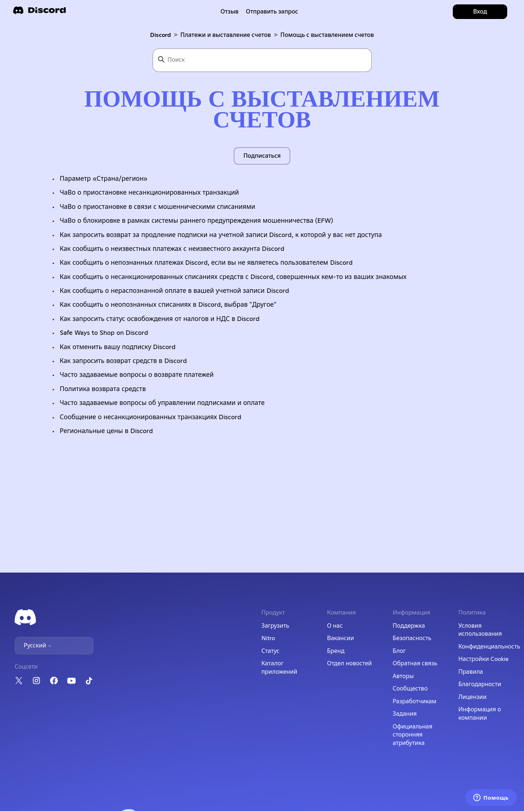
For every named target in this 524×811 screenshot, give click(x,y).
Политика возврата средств (103, 389)
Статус (270, 651)
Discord (160, 35)
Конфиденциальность (489, 647)
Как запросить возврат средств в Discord (123, 361)
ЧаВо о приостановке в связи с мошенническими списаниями (157, 207)
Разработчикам (414, 701)
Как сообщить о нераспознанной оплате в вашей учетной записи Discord (174, 291)
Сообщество (410, 689)
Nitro (268, 638)
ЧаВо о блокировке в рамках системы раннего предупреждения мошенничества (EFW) (196, 221)
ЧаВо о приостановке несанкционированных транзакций (149, 193)
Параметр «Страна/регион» (104, 179)
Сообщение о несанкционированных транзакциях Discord (151, 417)
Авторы (403, 676)
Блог (399, 651)
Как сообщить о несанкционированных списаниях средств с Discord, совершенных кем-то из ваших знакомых (233, 277)
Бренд (335, 651)
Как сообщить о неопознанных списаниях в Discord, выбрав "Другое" (168, 305)
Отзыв (230, 12)
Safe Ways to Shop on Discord (104, 333)
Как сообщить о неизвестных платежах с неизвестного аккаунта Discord (172, 249)
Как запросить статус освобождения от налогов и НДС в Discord (160, 319)
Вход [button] (480, 12)
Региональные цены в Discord (106, 431)
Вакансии (340, 638)
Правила (470, 672)
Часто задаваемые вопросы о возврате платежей (137, 375)
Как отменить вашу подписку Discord (118, 347)
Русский (38, 646)
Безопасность (412, 638)
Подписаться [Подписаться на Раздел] (261, 156)
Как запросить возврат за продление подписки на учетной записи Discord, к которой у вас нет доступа (221, 235)
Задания (405, 714)
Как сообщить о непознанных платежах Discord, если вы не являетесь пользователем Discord (206, 263)
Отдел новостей (349, 663)
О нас (335, 626)
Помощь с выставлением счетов (327, 35)
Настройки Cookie (483, 659)
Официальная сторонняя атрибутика (412, 735)
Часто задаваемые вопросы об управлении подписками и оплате (162, 403)
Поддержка (409, 626)
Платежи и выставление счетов (225, 35)
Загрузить (275, 626)
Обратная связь (415, 663)
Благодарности (479, 684)
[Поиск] (262, 60)
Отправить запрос (272, 12)
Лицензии (472, 697)
